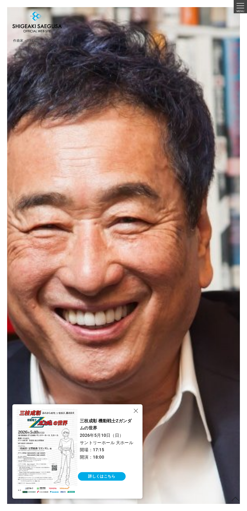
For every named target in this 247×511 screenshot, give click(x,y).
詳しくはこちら (101, 476)
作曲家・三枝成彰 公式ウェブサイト (37, 43)
